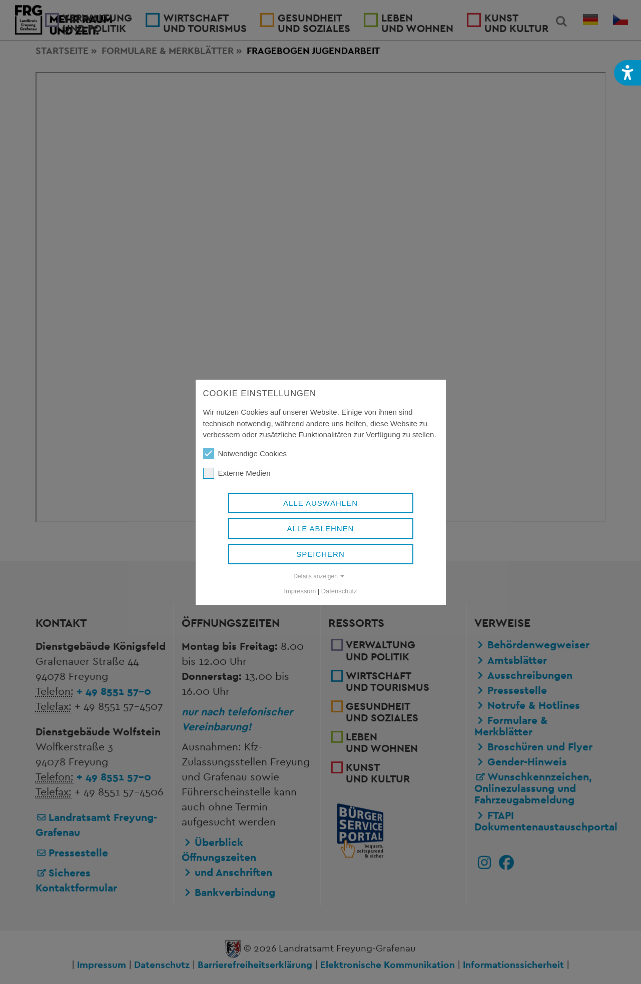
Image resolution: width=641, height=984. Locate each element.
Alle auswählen (320, 503)
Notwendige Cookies (245, 453)
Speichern (320, 554)
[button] (627, 73)
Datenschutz (339, 591)
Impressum (300, 591)
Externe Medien (237, 473)
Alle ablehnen (320, 528)
